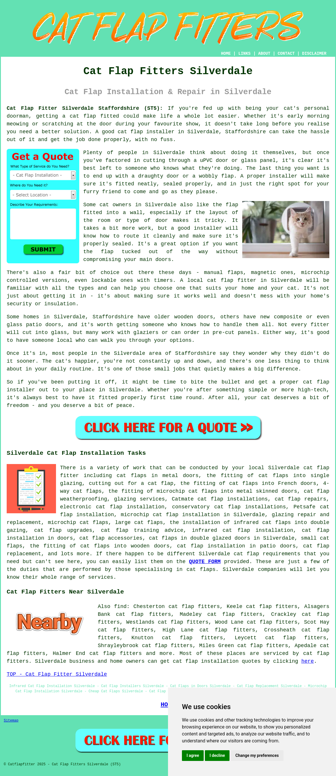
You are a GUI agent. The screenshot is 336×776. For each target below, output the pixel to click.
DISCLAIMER (314, 53)
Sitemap (11, 721)
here (307, 661)
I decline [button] (217, 755)
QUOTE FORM (205, 562)
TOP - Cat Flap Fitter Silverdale (57, 674)
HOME (226, 53)
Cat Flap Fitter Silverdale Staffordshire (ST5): (85, 108)
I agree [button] (193, 755)
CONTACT (286, 53)
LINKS (244, 53)
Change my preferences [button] (257, 755)
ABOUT (264, 53)
